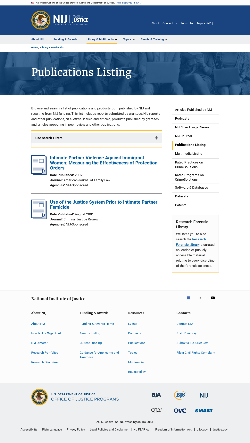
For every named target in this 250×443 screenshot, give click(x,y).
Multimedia (136, 362)
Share (218, 26)
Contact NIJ (185, 323)
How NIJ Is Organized (46, 333)
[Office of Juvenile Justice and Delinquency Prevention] (156, 414)
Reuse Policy (137, 372)
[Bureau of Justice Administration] (156, 398)
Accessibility (29, 429)
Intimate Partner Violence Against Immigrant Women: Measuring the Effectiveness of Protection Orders (103, 163)
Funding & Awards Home (97, 323)
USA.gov (202, 429)
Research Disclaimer (45, 362)
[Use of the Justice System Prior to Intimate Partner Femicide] (39, 218)
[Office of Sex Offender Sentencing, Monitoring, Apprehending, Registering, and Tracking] (203, 413)
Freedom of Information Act (173, 429)
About (155, 23)
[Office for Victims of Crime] (180, 413)
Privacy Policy (76, 429)
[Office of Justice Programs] (40, 20)
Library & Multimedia (51, 47)
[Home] (71, 20)
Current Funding (91, 343)
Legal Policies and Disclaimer (109, 429)
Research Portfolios (44, 352)
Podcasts (134, 333)
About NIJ (38, 323)
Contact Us (169, 23)
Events (132, 323)
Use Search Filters (48, 138)
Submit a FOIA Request (192, 343)
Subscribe (186, 23)
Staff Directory (187, 333)
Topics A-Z (204, 23)
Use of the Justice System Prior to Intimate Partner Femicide (103, 204)
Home (34, 47)
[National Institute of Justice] (204, 398)
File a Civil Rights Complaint (196, 352)
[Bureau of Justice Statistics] (180, 400)
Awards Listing (90, 333)
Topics (132, 352)
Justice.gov (220, 429)
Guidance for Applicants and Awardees (99, 355)
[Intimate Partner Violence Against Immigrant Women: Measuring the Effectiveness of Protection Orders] (39, 174)
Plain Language (52, 429)
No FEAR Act (141, 429)
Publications (136, 343)
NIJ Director (39, 343)
